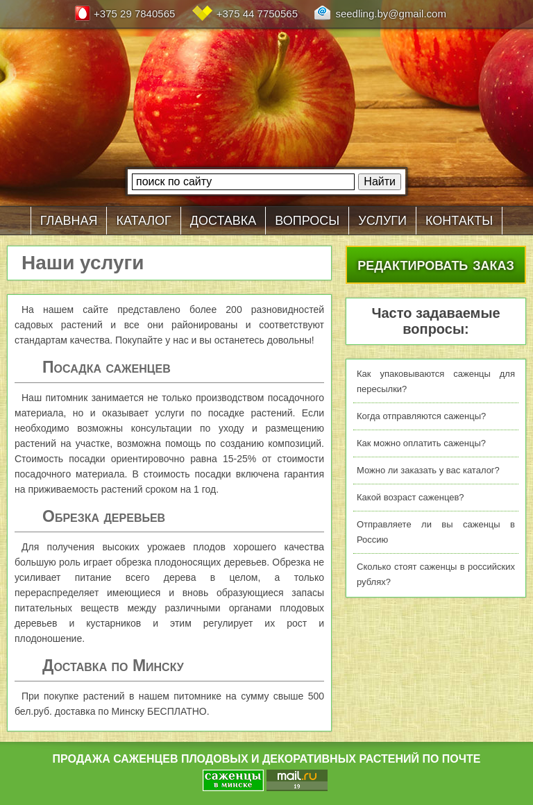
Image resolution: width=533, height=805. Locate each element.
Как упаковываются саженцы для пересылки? (436, 381)
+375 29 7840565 (134, 13)
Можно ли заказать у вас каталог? (428, 470)
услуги (382, 218)
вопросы (307, 218)
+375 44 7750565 (257, 13)
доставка (223, 218)
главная (69, 218)
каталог (143, 218)
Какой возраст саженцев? (410, 497)
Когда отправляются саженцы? (421, 416)
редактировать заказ (435, 263)
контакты (459, 218)
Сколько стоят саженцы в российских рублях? (436, 574)
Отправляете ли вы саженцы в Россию (436, 532)
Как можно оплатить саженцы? (421, 443)
